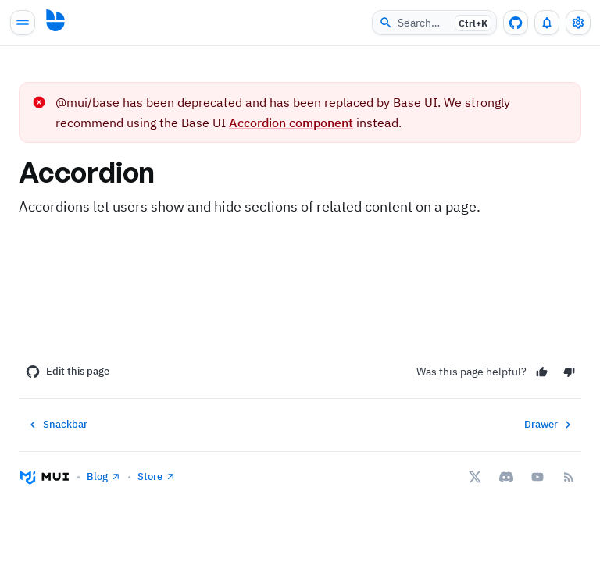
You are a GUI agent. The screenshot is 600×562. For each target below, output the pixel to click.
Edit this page (67, 372)
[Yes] (542, 372)
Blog (104, 476)
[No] (569, 372)
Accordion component (291, 122)
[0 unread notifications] (546, 22)
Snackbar (57, 425)
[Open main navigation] (22, 22)
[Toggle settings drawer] (578, 22)
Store (157, 476)
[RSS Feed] (568, 476)
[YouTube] (537, 476)
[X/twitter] (475, 476)
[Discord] (506, 476)
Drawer (549, 425)
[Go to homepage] (55, 20)
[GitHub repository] (515, 22)
